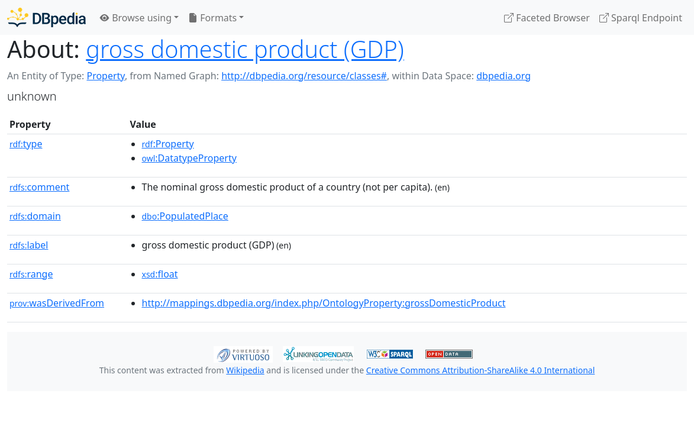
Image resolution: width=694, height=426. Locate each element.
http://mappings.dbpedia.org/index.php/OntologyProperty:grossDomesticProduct (324, 302)
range (31, 273)
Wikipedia (245, 370)
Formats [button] (212, 17)
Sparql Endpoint (640, 17)
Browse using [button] (136, 17)
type (26, 143)
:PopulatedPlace (185, 215)
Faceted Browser (547, 17)
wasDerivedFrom (56, 302)
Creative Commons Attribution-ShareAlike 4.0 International (480, 370)
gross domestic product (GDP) (245, 49)
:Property (168, 143)
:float (160, 273)
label (29, 244)
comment (39, 186)
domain (35, 215)
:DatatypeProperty (189, 157)
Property (105, 75)
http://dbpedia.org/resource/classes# (304, 75)
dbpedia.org (503, 75)
